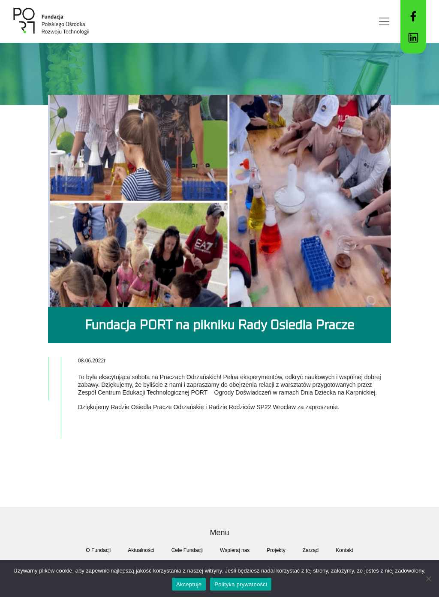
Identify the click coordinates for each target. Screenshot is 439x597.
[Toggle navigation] (384, 21)
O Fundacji (98, 550)
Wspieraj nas (235, 550)
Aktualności (141, 550)
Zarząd (311, 550)
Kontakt (344, 550)
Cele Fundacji (187, 550)
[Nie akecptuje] (428, 578)
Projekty (276, 550)
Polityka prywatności (240, 584)
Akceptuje (188, 584)
